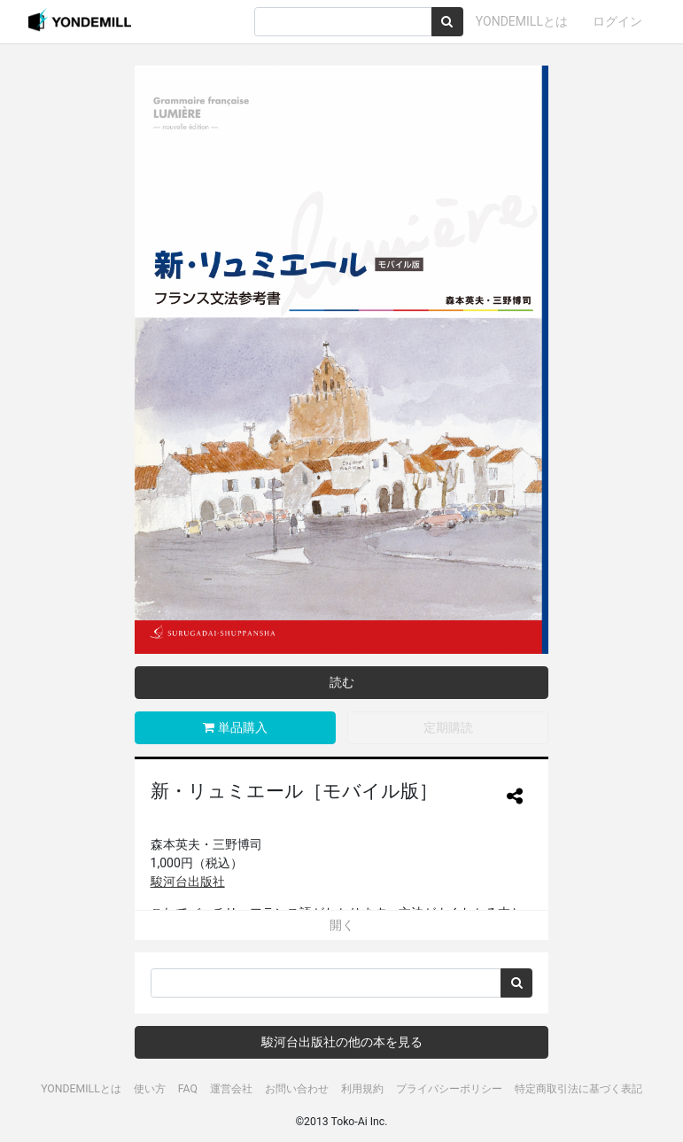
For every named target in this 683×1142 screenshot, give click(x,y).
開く (342, 925)
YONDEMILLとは (522, 21)
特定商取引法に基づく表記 (578, 1089)
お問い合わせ (297, 1089)
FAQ (188, 1089)
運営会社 (231, 1089)
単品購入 (235, 727)
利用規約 (362, 1089)
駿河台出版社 (188, 881)
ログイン (617, 21)
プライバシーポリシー (449, 1089)
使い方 (150, 1089)
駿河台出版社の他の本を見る (342, 1042)
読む (342, 682)
